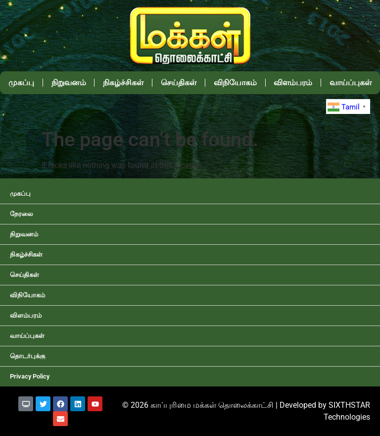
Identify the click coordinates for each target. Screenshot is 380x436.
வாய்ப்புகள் (27, 335)
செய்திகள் (178, 82)
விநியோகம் (235, 82)
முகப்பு (21, 82)
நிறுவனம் (68, 82)
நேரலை (21, 214)
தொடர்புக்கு (27, 356)
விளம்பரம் (293, 82)
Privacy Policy (29, 376)
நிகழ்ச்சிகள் (123, 82)
